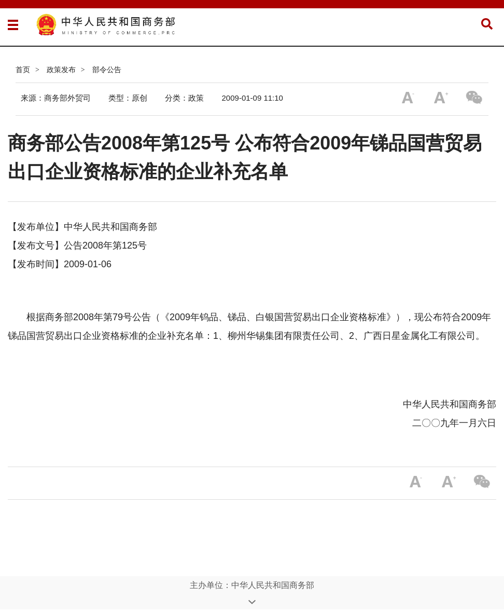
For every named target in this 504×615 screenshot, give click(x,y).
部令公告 (106, 69)
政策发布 (61, 69)
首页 (23, 69)
